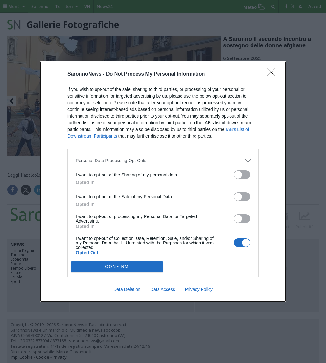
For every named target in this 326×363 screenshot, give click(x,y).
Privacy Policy (199, 289)
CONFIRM (117, 266)
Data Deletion (126, 289)
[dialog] (163, 181)
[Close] (273, 74)
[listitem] (163, 160)
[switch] (242, 174)
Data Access (162, 289)
